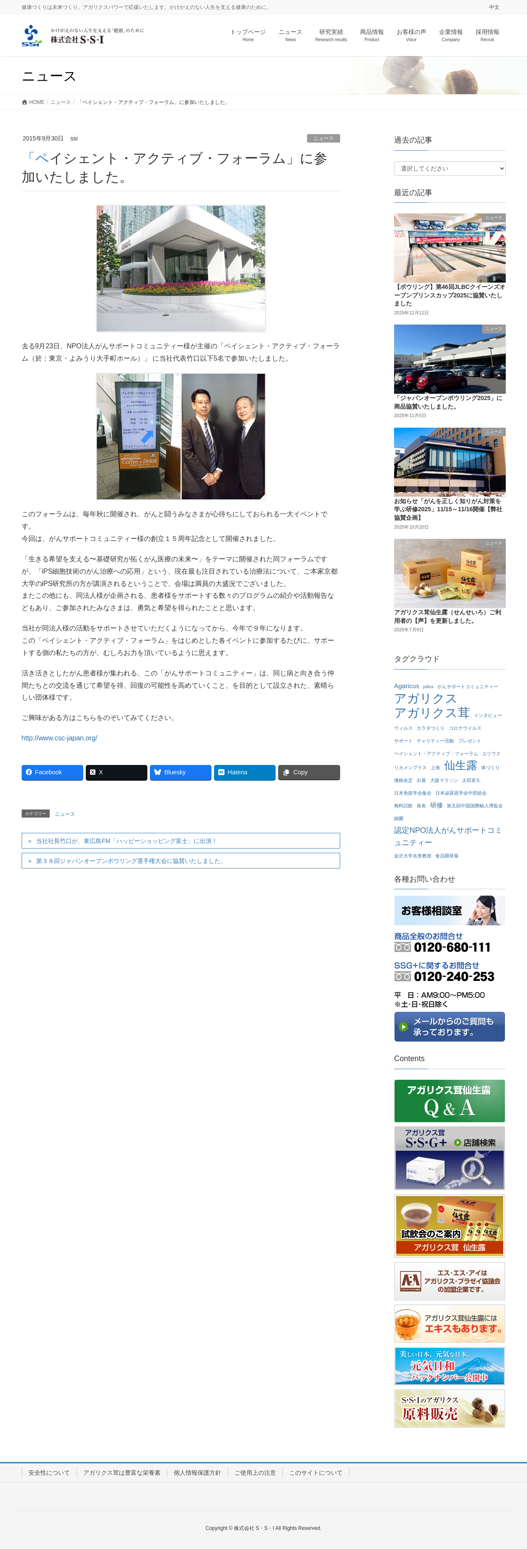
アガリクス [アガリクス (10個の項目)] (426, 698)
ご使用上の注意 (255, 1472)
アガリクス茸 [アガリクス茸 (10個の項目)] (432, 713)
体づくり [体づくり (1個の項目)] (490, 767)
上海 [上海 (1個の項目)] (435, 767)
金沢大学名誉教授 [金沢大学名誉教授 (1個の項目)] (412, 855)
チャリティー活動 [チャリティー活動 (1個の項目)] (435, 740)
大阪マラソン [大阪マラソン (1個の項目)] (444, 780)
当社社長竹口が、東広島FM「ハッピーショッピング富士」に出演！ (126, 841)
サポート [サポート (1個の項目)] (403, 740)
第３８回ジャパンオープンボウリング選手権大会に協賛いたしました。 (131, 860)
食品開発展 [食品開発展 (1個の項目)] (447, 855)
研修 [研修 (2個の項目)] (436, 805)
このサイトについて (316, 1472)
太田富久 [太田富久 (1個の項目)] (471, 780)
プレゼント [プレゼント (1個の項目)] (470, 740)
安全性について (49, 1472)
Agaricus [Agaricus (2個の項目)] (406, 685)
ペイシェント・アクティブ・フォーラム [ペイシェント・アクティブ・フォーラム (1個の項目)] (436, 753)
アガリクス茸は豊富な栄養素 (122, 1472)
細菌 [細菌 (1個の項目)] (398, 818)
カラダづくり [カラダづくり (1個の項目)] (431, 728)
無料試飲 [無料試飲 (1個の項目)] (403, 805)
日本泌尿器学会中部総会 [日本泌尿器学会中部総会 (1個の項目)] (461, 793)
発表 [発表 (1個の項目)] (421, 805)
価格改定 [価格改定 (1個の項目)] (403, 780)
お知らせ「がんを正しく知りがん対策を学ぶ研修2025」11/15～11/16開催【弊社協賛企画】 (448, 509)
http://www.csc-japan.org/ (60, 738)
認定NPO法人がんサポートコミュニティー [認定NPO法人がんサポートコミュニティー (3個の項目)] (448, 836)
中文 (494, 7)
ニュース (323, 138)
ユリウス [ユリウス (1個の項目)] (491, 753)
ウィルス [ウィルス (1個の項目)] (403, 728)
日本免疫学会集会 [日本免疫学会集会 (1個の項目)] (412, 793)
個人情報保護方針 (197, 1472)
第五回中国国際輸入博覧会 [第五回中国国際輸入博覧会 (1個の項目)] (475, 805)
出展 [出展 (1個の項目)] (421, 780)
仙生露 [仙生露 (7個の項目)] (460, 765)
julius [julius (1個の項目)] (428, 686)
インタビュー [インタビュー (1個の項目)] (488, 715)
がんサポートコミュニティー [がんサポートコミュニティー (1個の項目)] (467, 686)
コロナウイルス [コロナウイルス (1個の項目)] (465, 728)
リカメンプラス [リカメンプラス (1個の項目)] (410, 767)
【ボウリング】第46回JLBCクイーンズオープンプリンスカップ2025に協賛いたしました (449, 295)
